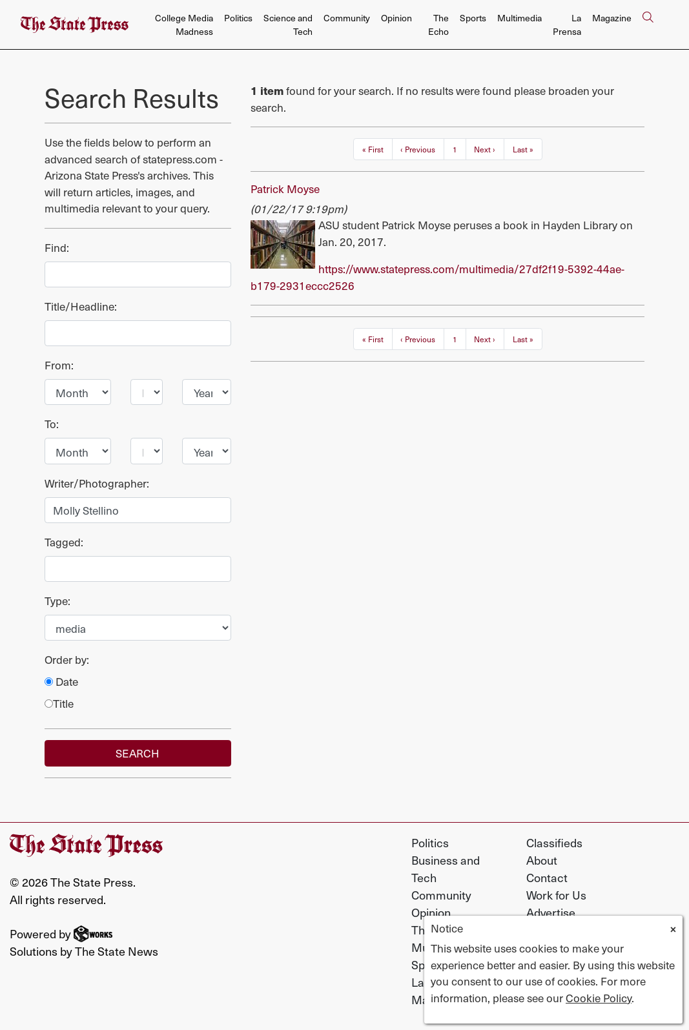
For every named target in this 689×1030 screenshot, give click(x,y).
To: (52, 424)
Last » (523, 149)
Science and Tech (288, 24)
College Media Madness (184, 24)
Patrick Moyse (285, 188)
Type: (57, 601)
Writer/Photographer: (97, 483)
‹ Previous (417, 149)
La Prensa (567, 24)
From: (59, 365)
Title (59, 703)
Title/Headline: (81, 306)
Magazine (612, 18)
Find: (57, 248)
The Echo (438, 24)
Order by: (67, 660)
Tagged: (64, 542)
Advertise (550, 912)
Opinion (396, 18)
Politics (238, 18)
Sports (473, 18)
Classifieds (554, 842)
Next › (484, 149)
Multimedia (519, 18)
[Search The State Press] (648, 25)
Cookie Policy (599, 997)
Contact (547, 877)
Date (61, 682)
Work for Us (556, 894)
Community (347, 18)
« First (373, 149)
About (541, 860)
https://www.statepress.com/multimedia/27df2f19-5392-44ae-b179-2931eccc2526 (437, 277)
